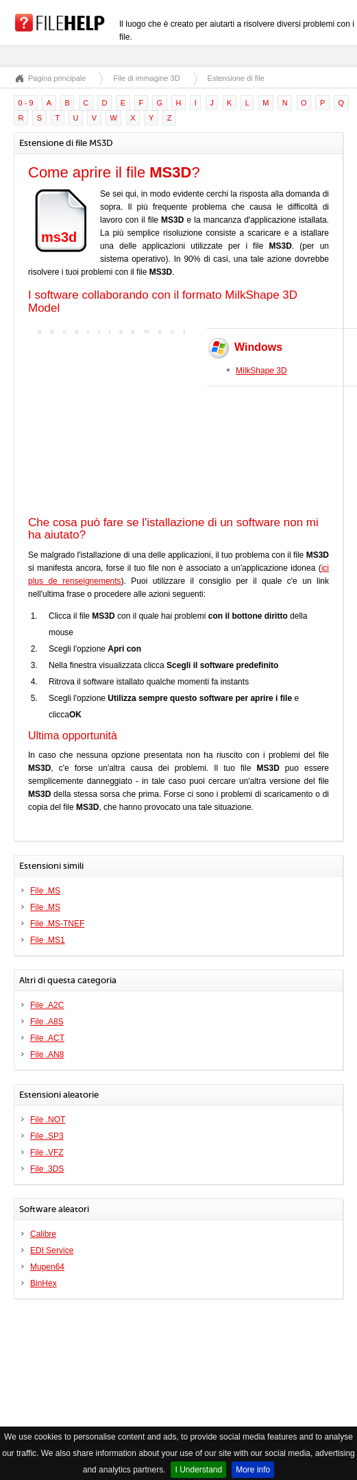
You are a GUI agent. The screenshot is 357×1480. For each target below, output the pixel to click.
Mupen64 (47, 1267)
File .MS (45, 891)
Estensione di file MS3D (248, 78)
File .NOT (47, 1119)
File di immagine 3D (146, 78)
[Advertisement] (113, 424)
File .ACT (47, 1038)
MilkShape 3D (261, 370)
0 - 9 (26, 103)
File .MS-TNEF (57, 923)
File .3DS (47, 1169)
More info (253, 1470)
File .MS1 (47, 940)
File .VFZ (47, 1152)
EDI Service (51, 1250)
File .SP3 (47, 1136)
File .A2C (47, 1005)
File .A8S (47, 1021)
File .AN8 (47, 1054)
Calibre (43, 1234)
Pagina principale (57, 78)
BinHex (43, 1283)
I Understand (198, 1470)
